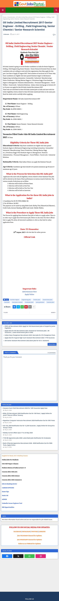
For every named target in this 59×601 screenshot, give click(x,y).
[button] (56, 10)
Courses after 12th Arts (9, 472)
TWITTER (34, 531)
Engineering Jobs (26, 299)
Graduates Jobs (29, 302)
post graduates (40, 302)
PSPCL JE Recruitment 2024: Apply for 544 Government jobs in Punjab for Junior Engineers (30, 327)
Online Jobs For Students (10, 460)
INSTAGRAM (26, 531)
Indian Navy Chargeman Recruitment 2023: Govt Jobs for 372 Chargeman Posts (30, 335)
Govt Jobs (6, 302)
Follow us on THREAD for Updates (29, 544)
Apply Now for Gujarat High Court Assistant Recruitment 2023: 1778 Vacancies (30, 338)
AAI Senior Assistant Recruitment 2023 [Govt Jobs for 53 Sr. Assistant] (27, 340)
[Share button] (34, 306)
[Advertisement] (29, 576)
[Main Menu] (3, 10)
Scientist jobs (11, 17)
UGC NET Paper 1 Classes (10, 464)
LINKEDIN (42, 531)
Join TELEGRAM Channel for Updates (29, 535)
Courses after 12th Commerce (12, 480)
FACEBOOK (17, 531)
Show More (52, 344)
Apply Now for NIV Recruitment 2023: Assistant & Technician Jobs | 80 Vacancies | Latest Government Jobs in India (27, 331)
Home (4, 17)
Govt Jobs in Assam (17, 302)
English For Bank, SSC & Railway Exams (15, 456)
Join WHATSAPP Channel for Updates (29, 540)
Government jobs (47, 299)
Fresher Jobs (36, 299)
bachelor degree (14, 299)
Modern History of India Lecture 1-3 (14, 468)
